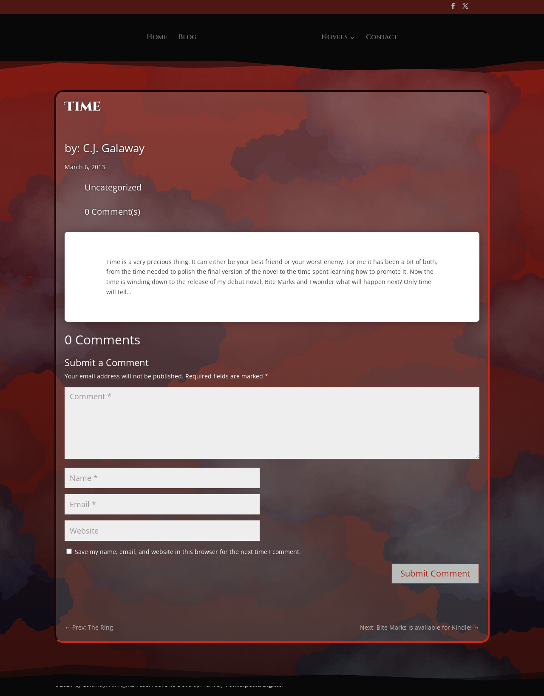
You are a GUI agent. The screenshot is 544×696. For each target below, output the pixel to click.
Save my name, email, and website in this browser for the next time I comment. (188, 552)
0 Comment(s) (112, 211)
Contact (381, 38)
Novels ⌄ (338, 38)
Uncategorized (113, 187)
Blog (187, 38)
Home (157, 38)
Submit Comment (435, 573)
